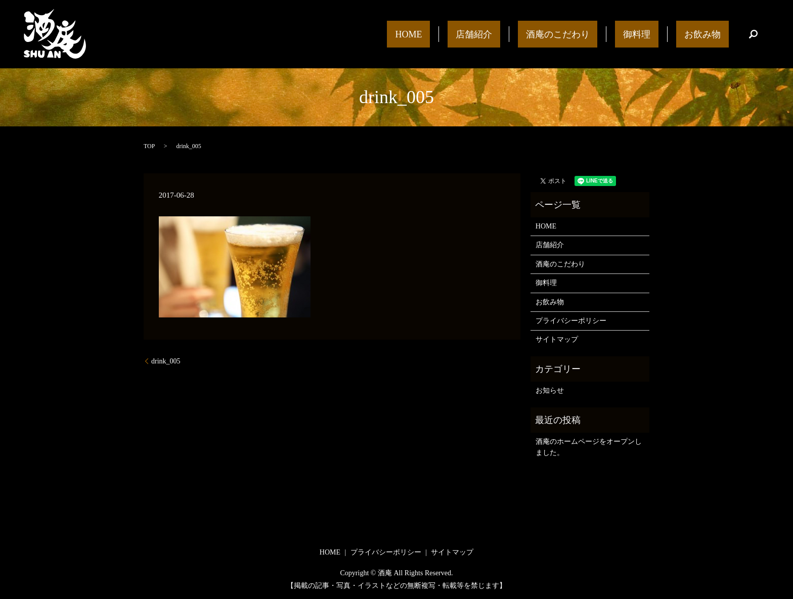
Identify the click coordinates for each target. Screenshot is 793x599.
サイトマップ (557, 339)
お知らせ (550, 390)
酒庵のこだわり (598, 34)
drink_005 (166, 361)
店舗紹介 (530, 34)
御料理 (661, 34)
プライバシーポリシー (571, 321)
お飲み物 (710, 34)
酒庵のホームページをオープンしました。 (589, 447)
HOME (481, 34)
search (753, 34)
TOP (149, 146)
